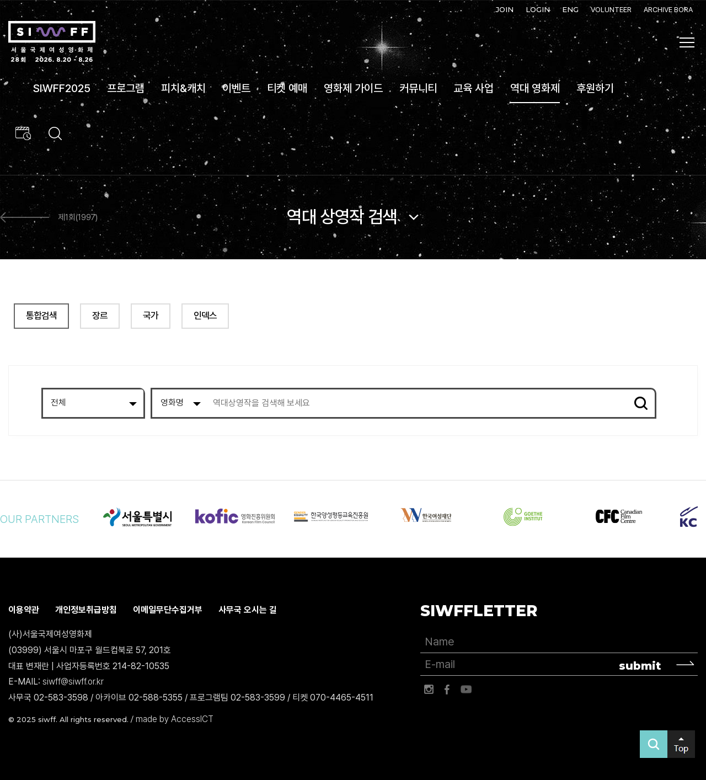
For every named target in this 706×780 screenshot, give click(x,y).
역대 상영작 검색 (342, 216)
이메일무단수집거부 (167, 610)
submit (640, 665)
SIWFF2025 (61, 88)
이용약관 (23, 610)
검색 (641, 403)
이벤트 (236, 88)
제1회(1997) (78, 217)
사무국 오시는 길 (247, 610)
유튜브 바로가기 (466, 689)
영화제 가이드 (353, 88)
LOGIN (538, 9)
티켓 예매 (287, 88)
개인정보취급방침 (86, 610)
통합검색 (41, 315)
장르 (100, 315)
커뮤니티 (418, 88)
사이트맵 (687, 42)
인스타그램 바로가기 (428, 689)
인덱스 (205, 315)
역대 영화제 (535, 88)
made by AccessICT (174, 719)
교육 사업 (473, 88)
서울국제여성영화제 (51, 42)
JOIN (505, 9)
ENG (570, 9)
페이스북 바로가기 (447, 689)
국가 (150, 315)
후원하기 (595, 88)
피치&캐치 (183, 88)
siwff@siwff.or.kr (73, 681)
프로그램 (126, 88)
